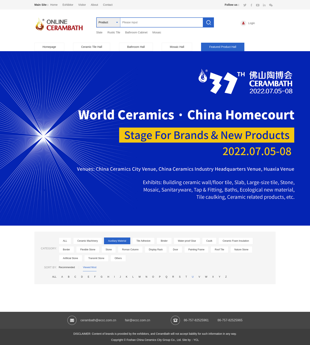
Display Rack (156, 249)
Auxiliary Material (117, 240)
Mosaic (156, 32)
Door (175, 249)
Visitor (82, 4)
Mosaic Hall (177, 46)
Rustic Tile (113, 32)
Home (54, 4)
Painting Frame (196, 249)
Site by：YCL (190, 339)
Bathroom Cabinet (136, 32)
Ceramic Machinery (87, 240)
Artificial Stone (70, 258)
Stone (109, 249)
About (94, 4)
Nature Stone (241, 249)
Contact (107, 4)
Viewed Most (89, 267)
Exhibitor (67, 4)
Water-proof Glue (187, 240)
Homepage (49, 46)
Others (118, 258)
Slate (99, 32)
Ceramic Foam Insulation (236, 240)
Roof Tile (219, 249)
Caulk (209, 240)
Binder (164, 240)
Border (66, 249)
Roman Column (130, 249)
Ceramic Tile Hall (91, 46)
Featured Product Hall (222, 46)
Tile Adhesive (143, 240)
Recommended (67, 267)
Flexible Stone (87, 249)
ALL (65, 240)
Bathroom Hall (136, 46)
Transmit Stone (96, 258)
